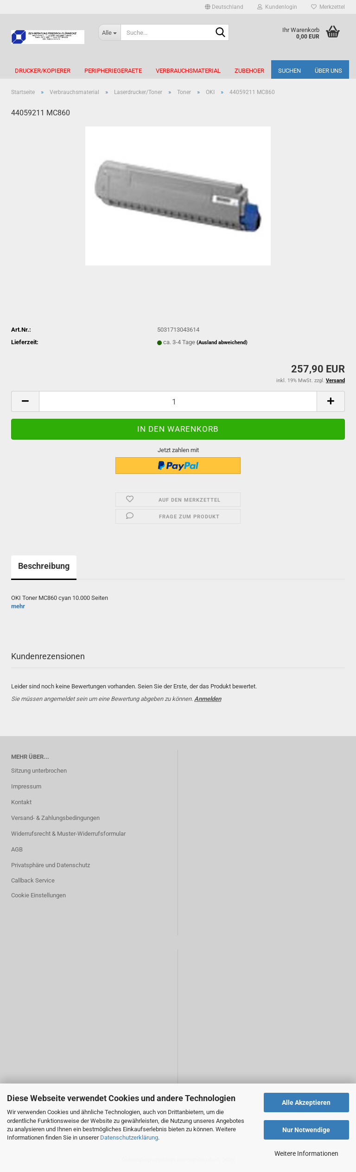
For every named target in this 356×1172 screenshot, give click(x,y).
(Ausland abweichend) (222, 343)
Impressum (26, 786)
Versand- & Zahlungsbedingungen (55, 817)
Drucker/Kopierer (42, 70)
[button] (224, 7)
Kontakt (21, 802)
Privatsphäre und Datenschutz (50, 865)
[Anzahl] (178, 401)
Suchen (289, 70)
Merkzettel (328, 7)
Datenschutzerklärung (129, 1137)
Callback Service (33, 880)
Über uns (328, 70)
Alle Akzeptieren (306, 1102)
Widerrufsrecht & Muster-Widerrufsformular (68, 833)
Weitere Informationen (306, 1153)
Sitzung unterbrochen (39, 770)
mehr (18, 606)
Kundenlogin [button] (277, 7)
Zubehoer (249, 70)
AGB (17, 849)
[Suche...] (109, 32)
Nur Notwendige (306, 1130)
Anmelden (207, 698)
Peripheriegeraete (113, 70)
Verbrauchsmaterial (188, 70)
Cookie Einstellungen (38, 895)
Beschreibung (44, 566)
